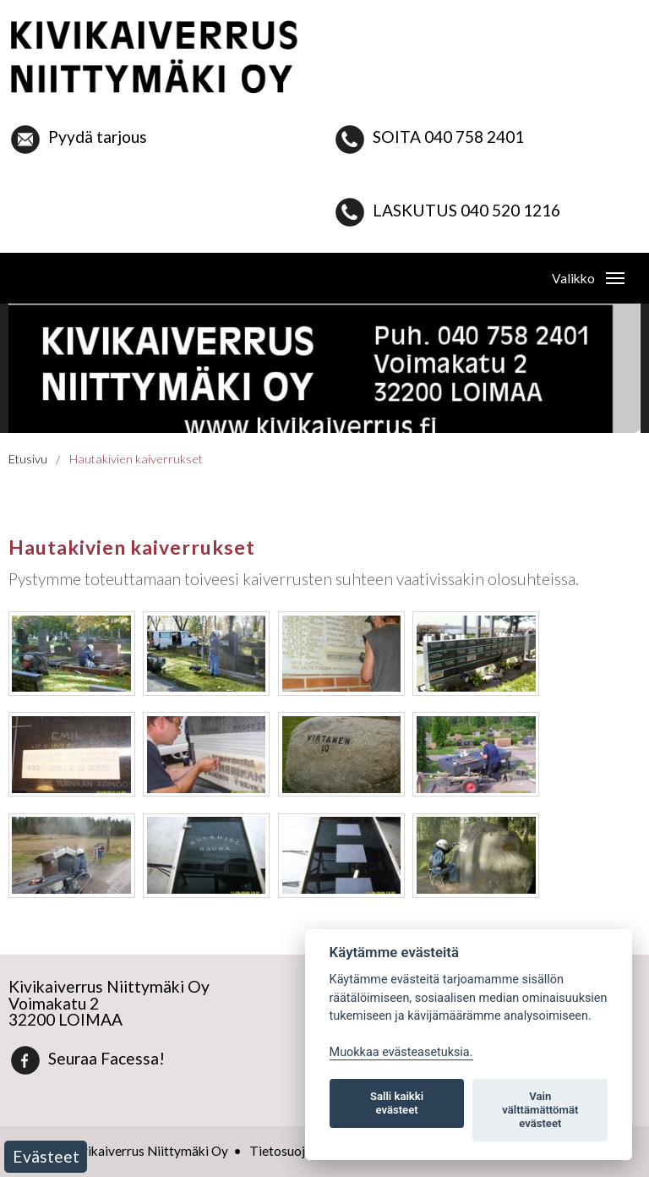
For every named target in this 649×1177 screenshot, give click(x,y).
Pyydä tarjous (78, 136)
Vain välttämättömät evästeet (540, 1110)
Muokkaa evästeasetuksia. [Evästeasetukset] (401, 1052)
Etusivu (27, 459)
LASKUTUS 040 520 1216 (466, 210)
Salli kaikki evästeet (396, 1103)
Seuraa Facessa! (87, 1058)
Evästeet (46, 1156)
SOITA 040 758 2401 (429, 136)
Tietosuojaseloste (301, 1150)
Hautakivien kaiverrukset (136, 459)
